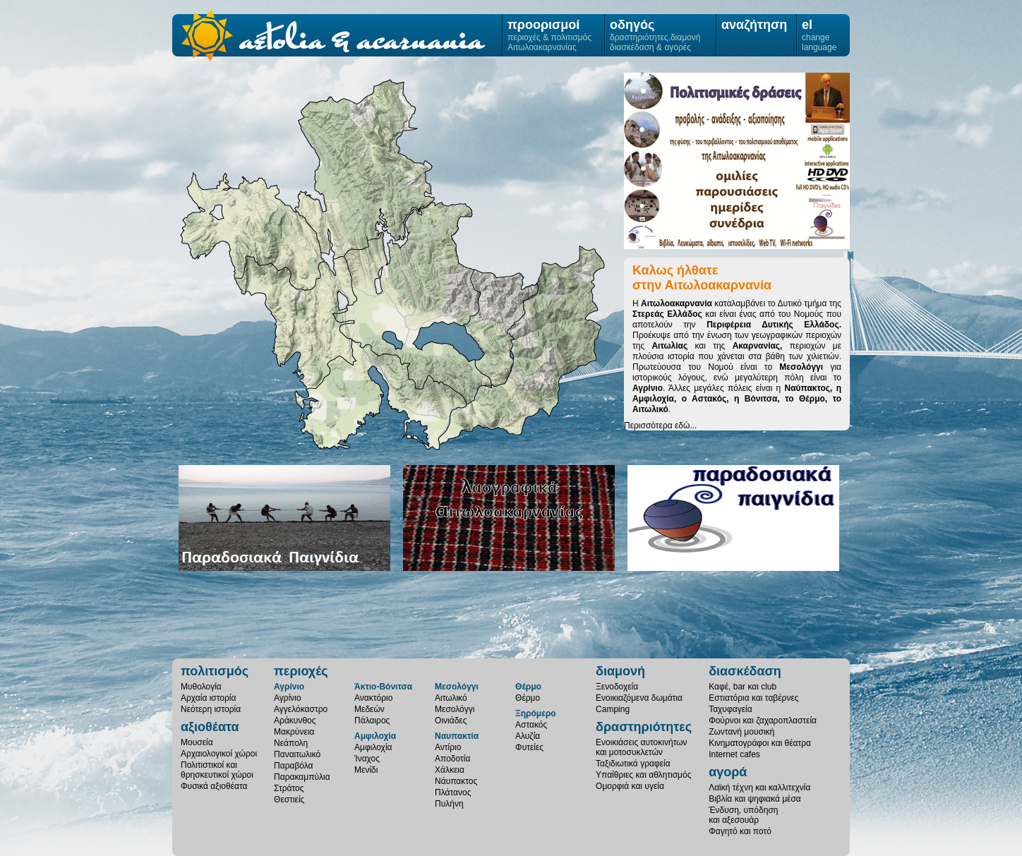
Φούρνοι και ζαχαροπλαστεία (763, 720)
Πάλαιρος (372, 720)
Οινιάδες (451, 720)
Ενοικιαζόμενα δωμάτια (639, 698)
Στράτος (288, 788)
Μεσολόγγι (380, 394)
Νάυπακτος (456, 781)
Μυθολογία (201, 687)
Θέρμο (500, 328)
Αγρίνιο (412, 304)
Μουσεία (197, 742)
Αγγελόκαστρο (300, 709)
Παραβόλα (293, 766)
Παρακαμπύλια (302, 777)
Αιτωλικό (451, 698)
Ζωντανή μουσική (741, 732)
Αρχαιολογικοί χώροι (219, 754)
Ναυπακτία (457, 736)
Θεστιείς (289, 799)
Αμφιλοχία (364, 169)
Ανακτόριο (373, 698)
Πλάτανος (453, 792)
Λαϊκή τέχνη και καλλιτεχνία (759, 787)
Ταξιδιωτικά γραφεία (633, 763)
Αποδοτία (452, 759)
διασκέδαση (745, 671)
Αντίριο (448, 747)
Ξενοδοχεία (617, 687)
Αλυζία (527, 736)
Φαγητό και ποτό (740, 831)
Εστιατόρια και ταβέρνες (753, 698)
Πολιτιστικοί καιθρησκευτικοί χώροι (217, 770)
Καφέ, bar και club (742, 687)
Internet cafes (734, 754)
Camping (613, 709)
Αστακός (531, 725)
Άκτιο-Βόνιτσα (252, 231)
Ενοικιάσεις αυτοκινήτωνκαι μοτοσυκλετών (641, 747)
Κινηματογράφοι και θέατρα (760, 743)
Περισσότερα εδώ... (660, 425)
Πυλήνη (449, 804)
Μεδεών (369, 709)
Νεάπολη (291, 743)
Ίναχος (367, 759)
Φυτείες (529, 747)
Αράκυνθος (294, 720)
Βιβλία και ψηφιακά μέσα (755, 799)
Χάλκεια (449, 770)
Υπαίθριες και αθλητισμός (643, 775)
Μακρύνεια (294, 732)
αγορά (728, 772)
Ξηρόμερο (296, 322)
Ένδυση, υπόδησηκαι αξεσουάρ (743, 815)
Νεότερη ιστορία (211, 709)
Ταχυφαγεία (730, 709)
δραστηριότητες (644, 727)
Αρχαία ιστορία (208, 698)
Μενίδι (366, 770)
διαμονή (620, 671)
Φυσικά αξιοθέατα (214, 786)
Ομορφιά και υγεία (630, 786)
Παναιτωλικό (297, 754)
